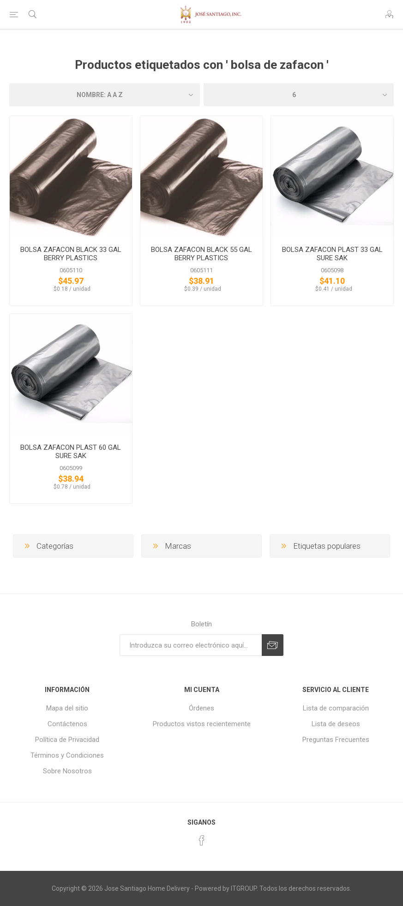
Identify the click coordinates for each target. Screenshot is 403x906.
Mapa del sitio (67, 708)
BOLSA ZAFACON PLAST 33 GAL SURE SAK (332, 253)
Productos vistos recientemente (202, 724)
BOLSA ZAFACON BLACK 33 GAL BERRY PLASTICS (70, 253)
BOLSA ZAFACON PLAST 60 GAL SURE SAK (70, 451)
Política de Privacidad (67, 739)
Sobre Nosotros (67, 771)
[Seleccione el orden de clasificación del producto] (104, 94)
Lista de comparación (336, 708)
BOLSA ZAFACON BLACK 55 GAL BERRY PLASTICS (201, 253)
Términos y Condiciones (67, 755)
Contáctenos (67, 724)
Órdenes (201, 708)
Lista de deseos (336, 724)
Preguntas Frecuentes (335, 739)
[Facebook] (201, 840)
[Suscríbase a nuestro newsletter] (191, 645)
